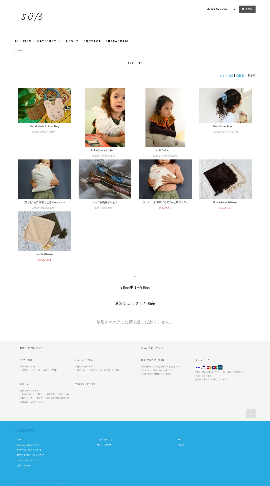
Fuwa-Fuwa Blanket (225, 202)
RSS (99, 445)
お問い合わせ (24, 465)
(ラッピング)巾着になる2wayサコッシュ (165, 202)
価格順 (240, 75)
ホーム (20, 439)
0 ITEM (246, 8)
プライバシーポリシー (28, 460)
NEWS (181, 445)
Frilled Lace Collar (105, 150)
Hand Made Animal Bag (44, 126)
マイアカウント (105, 439)
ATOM (107, 445)
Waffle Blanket (45, 254)
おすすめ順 (226, 75)
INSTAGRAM (117, 41)
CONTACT (92, 41)
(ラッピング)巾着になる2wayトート (45, 202)
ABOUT (72, 41)
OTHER (18, 50)
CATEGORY (48, 41)
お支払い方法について (28, 445)
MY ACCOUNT (220, 8)
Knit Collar (165, 150)
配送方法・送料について (29, 450)
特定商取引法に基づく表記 (30, 455)
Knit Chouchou (225, 126)
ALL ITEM (23, 41)
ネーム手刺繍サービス (105, 202)
